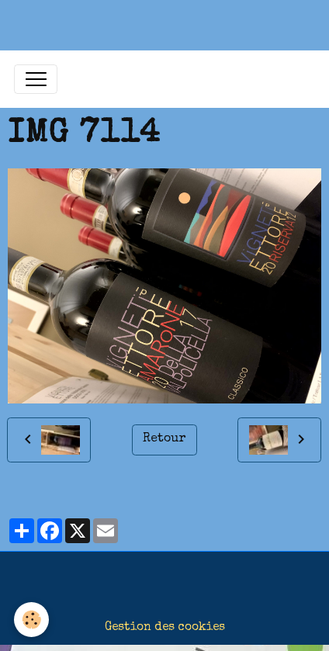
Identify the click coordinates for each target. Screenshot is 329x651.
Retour (164, 439)
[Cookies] (31, 619)
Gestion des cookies (165, 628)
